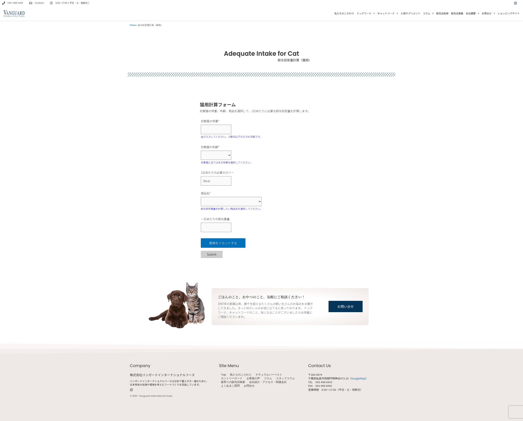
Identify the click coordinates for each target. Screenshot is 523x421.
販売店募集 (457, 13)
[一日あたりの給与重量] (216, 227)
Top (223, 375)
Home (133, 25)
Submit (211, 254)
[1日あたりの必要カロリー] (216, 181)
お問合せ (488, 13)
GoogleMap (358, 378)
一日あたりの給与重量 (215, 219)
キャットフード (387, 13)
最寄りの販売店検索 (233, 382)
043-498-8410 (15, 3)
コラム (428, 13)
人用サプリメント (410, 13)
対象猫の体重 (210, 121)
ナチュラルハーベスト (269, 375)
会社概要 (472, 13)
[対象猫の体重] (216, 129)
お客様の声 (253, 378)
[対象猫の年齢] (216, 155)
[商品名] (231, 201)
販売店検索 (442, 13)
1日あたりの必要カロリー (217, 172)
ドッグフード (366, 13)
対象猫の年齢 (210, 147)
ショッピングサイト (508, 13)
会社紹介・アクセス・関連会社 (268, 382)
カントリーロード (231, 378)
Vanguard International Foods (155, 396)
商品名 (206, 193)
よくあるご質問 (230, 386)
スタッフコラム (285, 378)
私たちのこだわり (344, 13)
